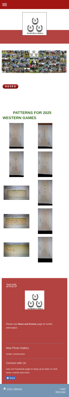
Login (63, 388)
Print (7, 389)
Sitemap (18, 389)
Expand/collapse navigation (34, 4)
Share (11, 378)
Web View (60, 392)
